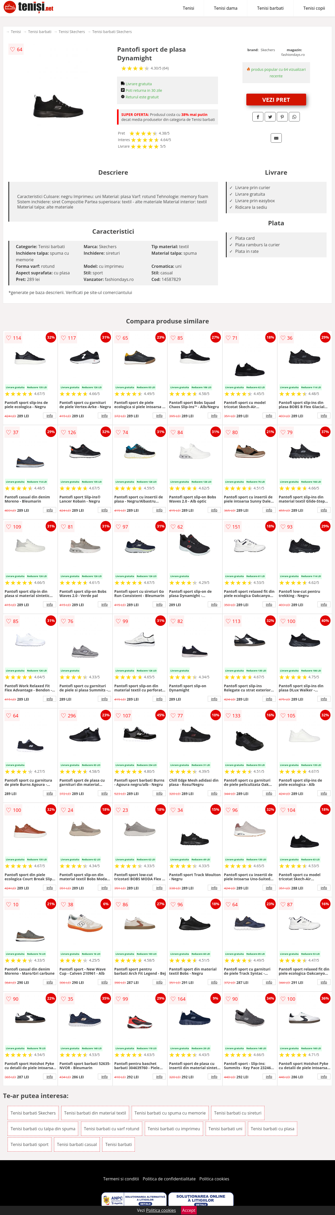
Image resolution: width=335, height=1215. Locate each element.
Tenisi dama (225, 8)
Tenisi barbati (270, 8)
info (49, 415)
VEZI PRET (276, 99)
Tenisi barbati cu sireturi (237, 1113)
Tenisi (188, 8)
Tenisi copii (314, 8)
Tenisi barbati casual (77, 1144)
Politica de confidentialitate (169, 1179)
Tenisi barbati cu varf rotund (111, 1129)
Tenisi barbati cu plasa (272, 1129)
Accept (188, 1210)
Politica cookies (214, 1179)
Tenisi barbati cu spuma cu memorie (170, 1113)
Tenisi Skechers (72, 31)
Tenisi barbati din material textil (95, 1113)
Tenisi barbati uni (225, 1129)
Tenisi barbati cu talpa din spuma (42, 1129)
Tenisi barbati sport (29, 1144)
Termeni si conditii (121, 1179)
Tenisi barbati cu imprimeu (174, 1129)
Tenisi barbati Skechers (112, 31)
